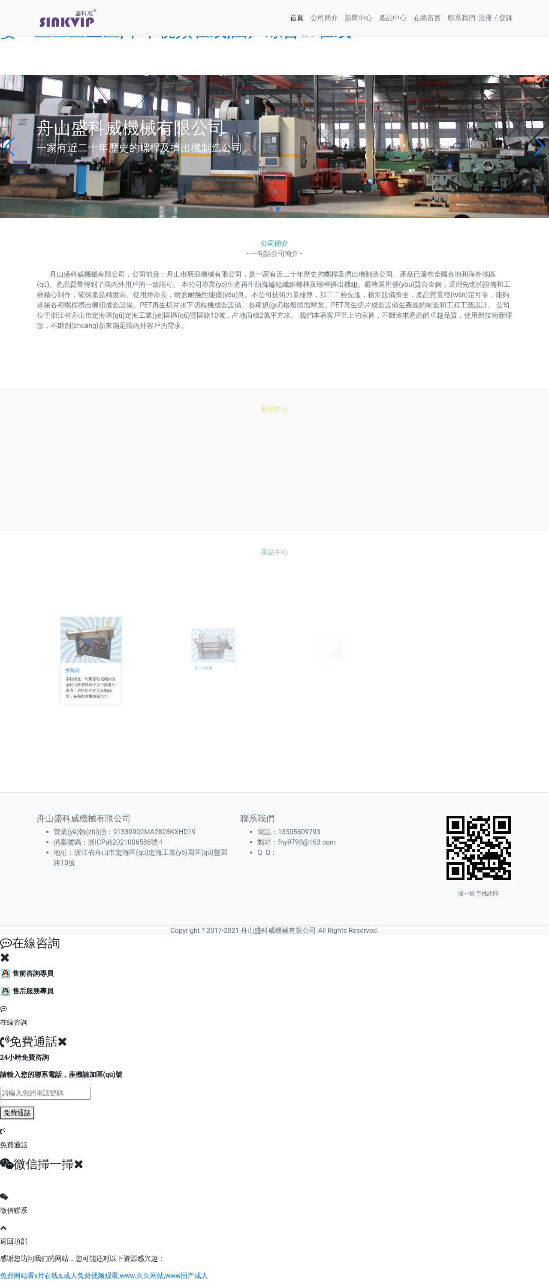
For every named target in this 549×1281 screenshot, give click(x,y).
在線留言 (427, 18)
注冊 (485, 18)
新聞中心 (358, 18)
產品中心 (393, 18)
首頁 (297, 18)
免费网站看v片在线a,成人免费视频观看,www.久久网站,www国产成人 (104, 1276)
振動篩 (77, 668)
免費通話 (17, 1113)
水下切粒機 (205, 666)
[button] (10, 146)
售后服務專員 (27, 991)
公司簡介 (324, 18)
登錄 (506, 18)
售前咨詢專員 (27, 973)
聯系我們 (461, 18)
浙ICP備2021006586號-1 (125, 842)
